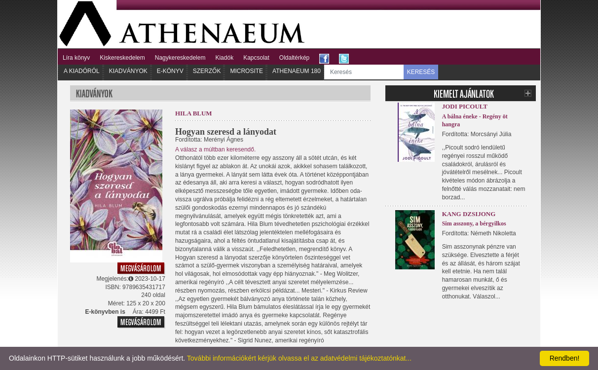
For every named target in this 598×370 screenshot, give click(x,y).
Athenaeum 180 (296, 71)
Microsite (246, 71)
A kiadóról (82, 71)
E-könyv (170, 71)
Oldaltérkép (294, 57)
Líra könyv (76, 57)
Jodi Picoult (464, 106)
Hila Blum (193, 113)
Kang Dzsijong (469, 214)
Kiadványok (128, 71)
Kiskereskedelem (122, 57)
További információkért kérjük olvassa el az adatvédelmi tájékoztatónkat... (299, 358)
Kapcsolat (256, 57)
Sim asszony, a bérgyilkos (474, 223)
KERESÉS (421, 72)
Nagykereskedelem (180, 57)
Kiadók (224, 57)
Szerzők (207, 71)
